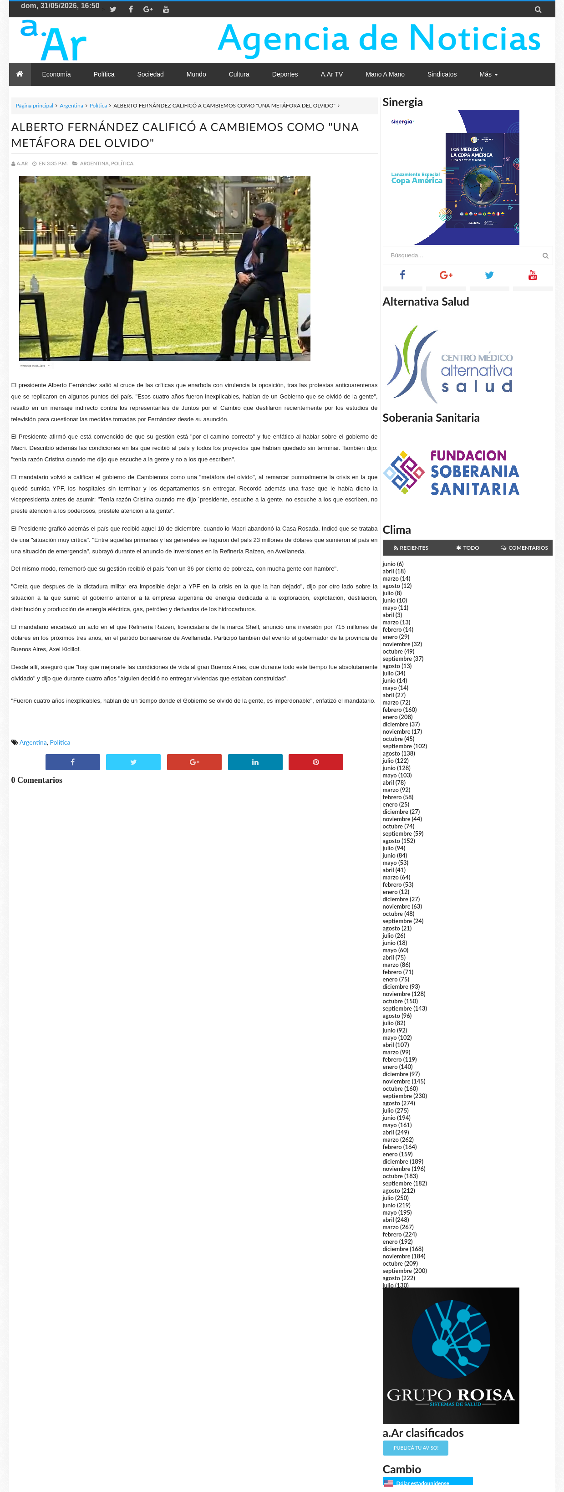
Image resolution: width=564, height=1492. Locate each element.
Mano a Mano (385, 74)
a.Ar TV (332, 74)
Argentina (71, 105)
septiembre (397, 658)
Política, (123, 163)
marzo (391, 578)
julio (388, 593)
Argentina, (95, 163)
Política (98, 105)
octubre (393, 651)
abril (388, 571)
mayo (390, 607)
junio (389, 563)
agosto (391, 585)
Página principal (35, 105)
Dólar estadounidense (422, 1483)
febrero (392, 629)
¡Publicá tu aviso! (415, 1448)
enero (390, 636)
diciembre (396, 724)
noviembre (397, 644)
